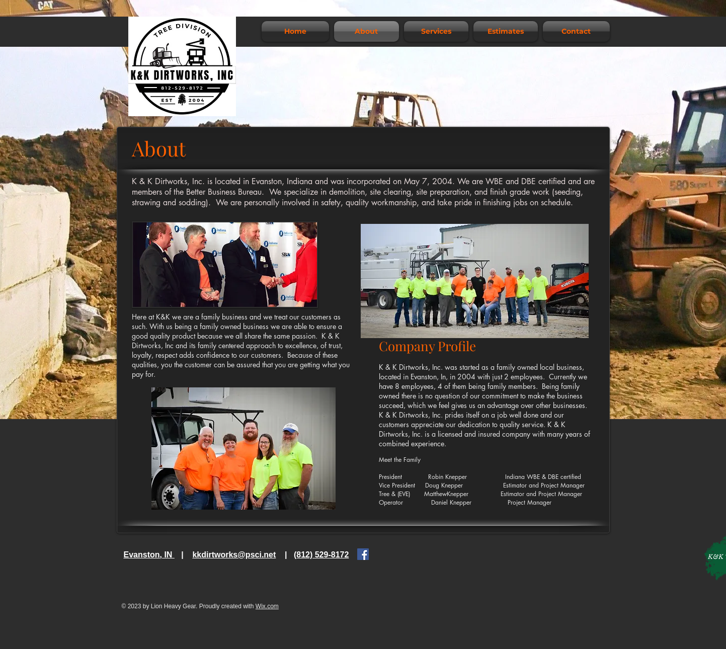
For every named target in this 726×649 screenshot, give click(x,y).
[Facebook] (363, 554)
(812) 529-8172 (321, 554)
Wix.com (267, 606)
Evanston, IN (149, 554)
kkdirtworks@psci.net (234, 554)
